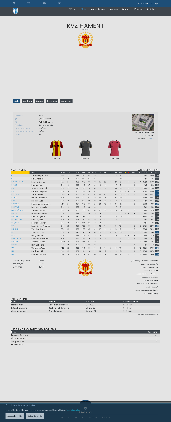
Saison (39, 101)
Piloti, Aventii (37, 251)
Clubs (83, 9)
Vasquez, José (37, 232)
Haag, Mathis (37, 235)
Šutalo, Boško (37, 194)
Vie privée (93, 417)
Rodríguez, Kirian (38, 223)
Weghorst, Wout (38, 248)
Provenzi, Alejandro (40, 238)
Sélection (138, 9)
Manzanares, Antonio (41, 204)
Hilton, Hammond (39, 213)
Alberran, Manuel (39, 188)
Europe (125, 9)
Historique (52, 101)
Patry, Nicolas (37, 179)
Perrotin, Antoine (39, 254)
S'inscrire (144, 3)
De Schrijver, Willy (39, 207)
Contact (106, 417)
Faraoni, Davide (38, 182)
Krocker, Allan (37, 219)
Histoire (150, 9)
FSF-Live (72, 9)
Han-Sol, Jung (37, 245)
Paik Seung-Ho (38, 216)
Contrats (27, 101)
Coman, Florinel (38, 241)
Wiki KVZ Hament (46, 122)
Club (16, 101)
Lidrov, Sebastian (39, 197)
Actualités (66, 101)
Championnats (98, 9)
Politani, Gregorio (39, 191)
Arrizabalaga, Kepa (39, 175)
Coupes (114, 9)
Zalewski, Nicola (38, 210)
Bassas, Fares (37, 185)
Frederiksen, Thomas (40, 226)
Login (156, 3)
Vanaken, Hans (38, 229)
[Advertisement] (85, 77)
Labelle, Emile (37, 201)
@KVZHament (45, 119)
